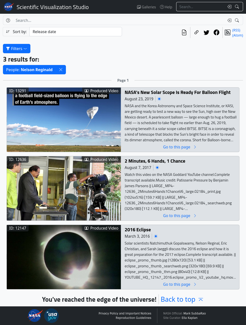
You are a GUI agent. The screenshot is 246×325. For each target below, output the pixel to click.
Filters (16, 48)
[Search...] (200, 6)
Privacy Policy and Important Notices (124, 313)
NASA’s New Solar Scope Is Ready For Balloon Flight (178, 92)
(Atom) (237, 35)
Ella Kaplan (190, 318)
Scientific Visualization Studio (53, 6)
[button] (61, 69)
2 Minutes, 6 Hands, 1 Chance (155, 161)
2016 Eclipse (138, 230)
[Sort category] (75, 31)
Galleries (146, 7)
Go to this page (180, 147)
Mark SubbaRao (194, 313)
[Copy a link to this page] (196, 32)
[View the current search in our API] (184, 32)
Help (166, 7)
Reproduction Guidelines (133, 318)
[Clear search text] (228, 6)
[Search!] (237, 6)
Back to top (182, 299)
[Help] (8, 20)
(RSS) (236, 30)
